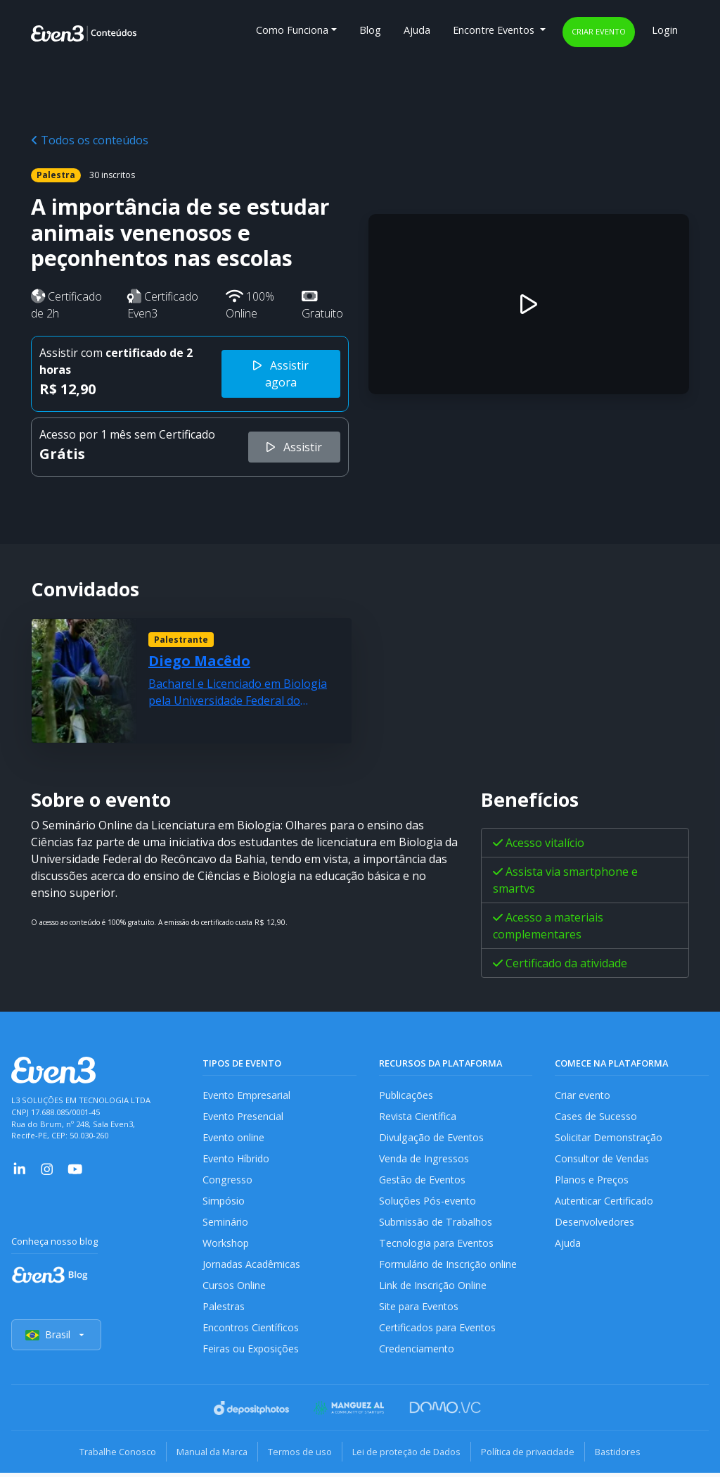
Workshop (226, 1245)
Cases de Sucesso (596, 1117)
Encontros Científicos (251, 1331)
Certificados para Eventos (439, 1331)
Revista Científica (418, 1117)
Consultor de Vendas (603, 1160)
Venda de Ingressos (425, 1160)
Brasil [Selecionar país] (56, 1340)
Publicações (406, 1095)
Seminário (225, 1224)
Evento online (233, 1138)
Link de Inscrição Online (433, 1288)
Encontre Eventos (495, 30)
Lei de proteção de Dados (408, 1456)
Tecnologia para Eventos (437, 1245)
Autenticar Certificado (605, 1202)
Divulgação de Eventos (432, 1138)
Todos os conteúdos (89, 140)
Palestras (223, 1310)
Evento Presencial (243, 1117)
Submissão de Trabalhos (436, 1224)
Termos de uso (298, 1456)
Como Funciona (292, 30)
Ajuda (417, 30)
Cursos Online (234, 1288)
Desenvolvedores (595, 1224)
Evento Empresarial (247, 1095)
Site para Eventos (420, 1310)
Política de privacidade (532, 1456)
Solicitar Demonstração (609, 1138)
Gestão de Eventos (423, 1181)
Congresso (227, 1181)
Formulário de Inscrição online (448, 1267)
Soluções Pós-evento (428, 1202)
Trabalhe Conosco (110, 1456)
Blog (370, 30)
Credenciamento (417, 1353)
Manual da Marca (207, 1456)
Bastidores (625, 1456)
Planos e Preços (592, 1181)
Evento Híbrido (237, 1160)
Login (665, 30)
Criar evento (599, 31)
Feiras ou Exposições (251, 1353)
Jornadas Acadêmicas (252, 1267)
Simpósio (223, 1202)
